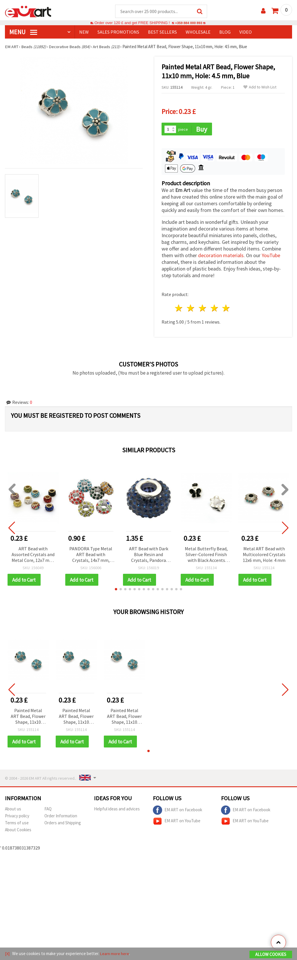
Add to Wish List (259, 87)
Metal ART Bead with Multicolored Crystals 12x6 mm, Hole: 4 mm (264, 555)
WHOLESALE (198, 32)
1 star (179, 309)
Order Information (60, 817)
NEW (84, 32)
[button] (116, 590)
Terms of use (17, 824)
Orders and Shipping (62, 824)
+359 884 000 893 (188, 23)
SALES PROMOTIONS (118, 32)
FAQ (48, 810)
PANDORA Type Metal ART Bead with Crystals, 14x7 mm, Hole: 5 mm (90, 555)
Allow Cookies (270, 954)
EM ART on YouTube (176, 822)
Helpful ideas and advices (117, 810)
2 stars (191, 309)
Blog (225, 32)
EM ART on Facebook (177, 811)
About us (13, 810)
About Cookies (18, 831)
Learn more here (115, 954)
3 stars (203, 309)
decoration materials (221, 256)
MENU (23, 32)
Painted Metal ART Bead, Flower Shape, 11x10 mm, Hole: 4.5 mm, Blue (28, 717)
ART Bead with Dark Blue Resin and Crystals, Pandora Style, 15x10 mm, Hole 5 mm (148, 555)
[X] (7, 954)
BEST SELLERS (162, 32)
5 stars (226, 309)
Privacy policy (17, 817)
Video (245, 32)
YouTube (271, 256)
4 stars (214, 309)
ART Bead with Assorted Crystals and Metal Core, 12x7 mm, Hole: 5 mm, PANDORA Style (33, 555)
